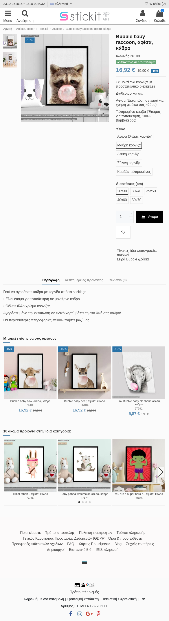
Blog (117, 544)
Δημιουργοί (55, 550)
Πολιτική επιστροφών (95, 533)
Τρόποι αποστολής (60, 533)
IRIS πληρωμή (107, 550)
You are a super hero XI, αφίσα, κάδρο (138, 494)
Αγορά (149, 217)
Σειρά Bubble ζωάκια (133, 259)
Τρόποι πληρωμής (131, 533)
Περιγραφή (50, 280)
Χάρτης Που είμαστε (94, 544)
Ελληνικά (61, 4)
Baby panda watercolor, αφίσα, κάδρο (84, 494)
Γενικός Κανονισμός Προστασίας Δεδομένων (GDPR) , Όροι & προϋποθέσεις (83, 538)
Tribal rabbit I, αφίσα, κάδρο (30, 494)
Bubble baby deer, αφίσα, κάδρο (84, 401)
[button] (79, 502)
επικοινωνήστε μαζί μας (71, 320)
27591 (139, 408)
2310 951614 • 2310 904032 (24, 4)
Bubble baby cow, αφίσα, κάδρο (30, 401)
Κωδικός (122, 56)
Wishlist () (155, 4)
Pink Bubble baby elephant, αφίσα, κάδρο (139, 402)
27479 (84, 498)
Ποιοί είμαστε (30, 533)
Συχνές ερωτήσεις (140, 544)
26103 (30, 405)
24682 (30, 498)
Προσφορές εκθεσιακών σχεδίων (37, 544)
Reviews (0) (117, 280)
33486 (139, 498)
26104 (84, 405)
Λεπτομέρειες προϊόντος (84, 280)
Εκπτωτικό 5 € (80, 550)
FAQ (70, 544)
